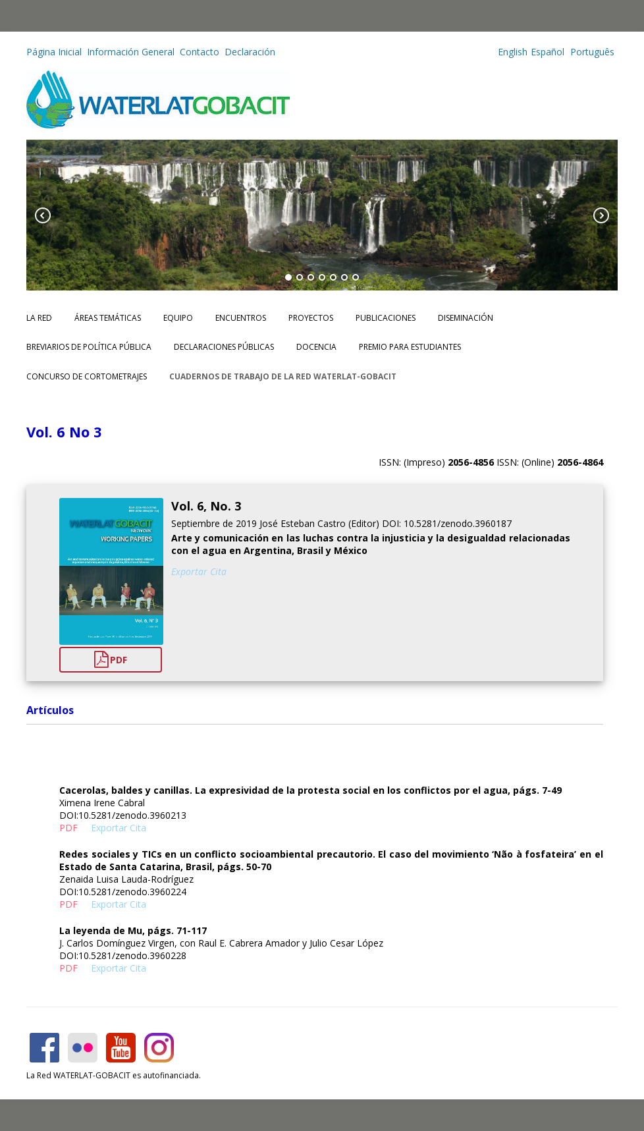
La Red (39, 317)
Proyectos (310, 317)
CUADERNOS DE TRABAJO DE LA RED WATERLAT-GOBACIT (282, 376)
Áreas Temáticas (107, 317)
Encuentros (240, 317)
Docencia (316, 346)
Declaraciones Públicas (224, 346)
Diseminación (465, 317)
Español (547, 51)
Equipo (178, 317)
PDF (110, 659)
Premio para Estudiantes (410, 346)
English (512, 51)
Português (591, 51)
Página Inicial (54, 51)
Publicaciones (386, 317)
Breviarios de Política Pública (88, 346)
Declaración (250, 51)
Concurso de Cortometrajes (86, 376)
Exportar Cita (199, 571)
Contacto (199, 51)
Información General (130, 51)
